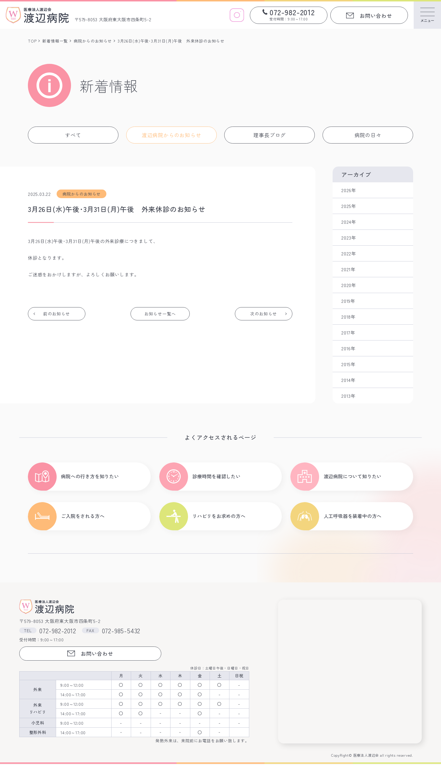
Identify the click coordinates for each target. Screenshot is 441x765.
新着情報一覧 (55, 41)
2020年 (348, 285)
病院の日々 (367, 135)
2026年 (348, 190)
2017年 (348, 332)
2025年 (348, 205)
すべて (73, 135)
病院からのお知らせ (93, 41)
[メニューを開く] (427, 15)
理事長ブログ (269, 135)
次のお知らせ (263, 313)
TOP (32, 41)
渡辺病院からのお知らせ (171, 135)
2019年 (348, 300)
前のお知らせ (57, 313)
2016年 (348, 348)
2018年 (348, 316)
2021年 (348, 269)
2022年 (348, 253)
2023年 (348, 237)
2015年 (348, 364)
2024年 (348, 221)
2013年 (348, 395)
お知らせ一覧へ (160, 313)
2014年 (348, 379)
